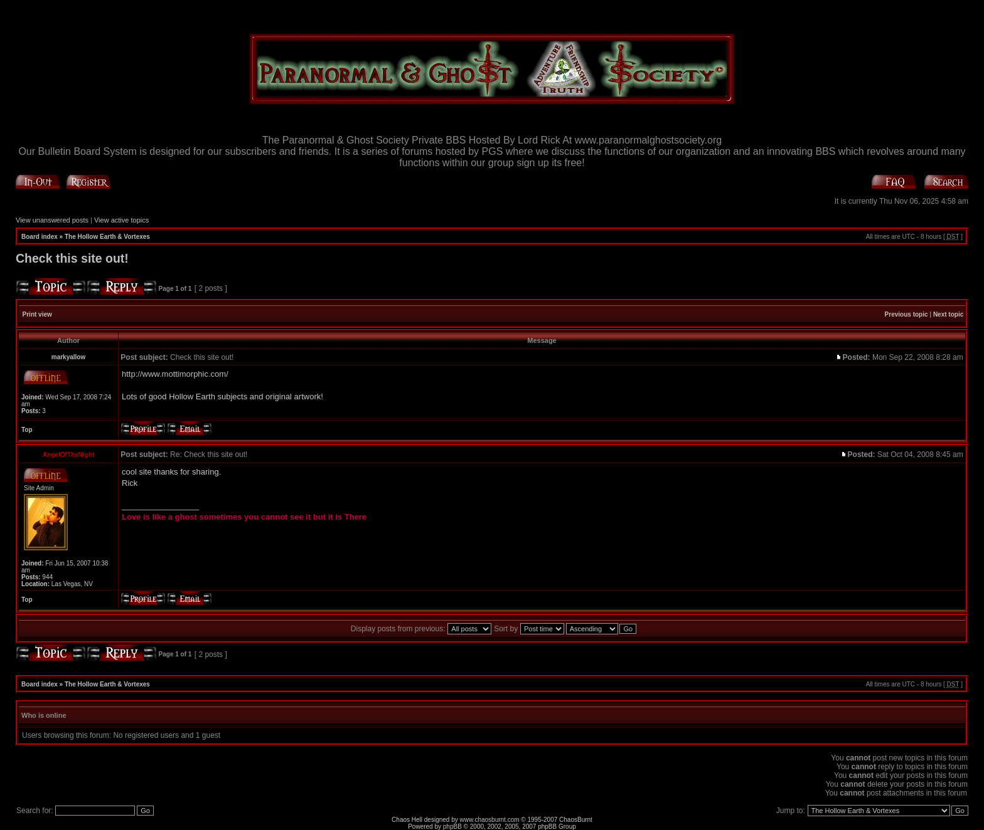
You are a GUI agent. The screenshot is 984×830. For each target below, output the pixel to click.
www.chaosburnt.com (490, 819)
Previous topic (906, 314)
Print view (37, 314)
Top (27, 429)
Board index (39, 236)
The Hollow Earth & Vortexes (107, 236)
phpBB (452, 826)
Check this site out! (72, 258)
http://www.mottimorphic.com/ (175, 374)
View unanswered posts (52, 220)
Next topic (948, 314)
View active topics (121, 220)
